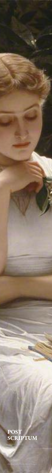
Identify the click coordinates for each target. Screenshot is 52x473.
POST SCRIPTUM (22, 435)
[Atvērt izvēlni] (26, 450)
